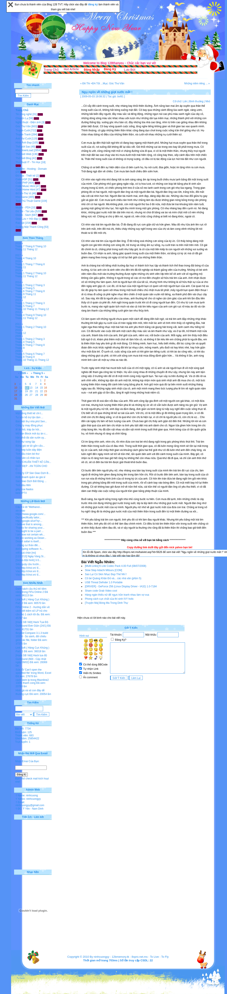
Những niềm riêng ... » (197, 83)
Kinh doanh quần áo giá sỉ (30, 477)
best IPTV (21, 492)
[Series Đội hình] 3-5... (28, 560)
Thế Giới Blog (23, 158)
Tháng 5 (30, 288)
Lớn (185, 101)
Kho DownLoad (24, 150)
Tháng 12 (32, 249)
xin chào (20, 510)
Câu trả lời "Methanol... (29, 507)
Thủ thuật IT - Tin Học (28, 162)
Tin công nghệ (24, 114)
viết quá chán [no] (26, 552)
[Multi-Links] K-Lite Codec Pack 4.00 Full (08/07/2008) (115, 565)
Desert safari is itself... (28, 541)
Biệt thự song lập (25, 441)
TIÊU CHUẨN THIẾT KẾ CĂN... (33, 461)
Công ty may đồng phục (29, 425)
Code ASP (21, 179)
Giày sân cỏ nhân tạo (28, 457)
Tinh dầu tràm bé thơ (27, 453)
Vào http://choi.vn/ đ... (28, 567)
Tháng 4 (20, 258)
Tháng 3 (40, 285)
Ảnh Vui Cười (23, 138)
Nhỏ (207, 101)
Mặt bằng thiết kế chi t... (29, 413)
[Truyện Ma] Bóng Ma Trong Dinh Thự (106, 602)
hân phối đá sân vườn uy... (31, 437)
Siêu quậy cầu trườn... (28, 564)
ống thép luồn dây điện (29, 449)
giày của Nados (24, 489)
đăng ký (93, 4)
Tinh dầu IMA (23, 485)
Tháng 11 (20, 249)
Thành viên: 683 (24, 735)
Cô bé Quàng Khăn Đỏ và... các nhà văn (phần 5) (113, 578)
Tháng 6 (20, 291)
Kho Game (22, 197)
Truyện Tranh (23, 134)
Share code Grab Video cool (101, 590)
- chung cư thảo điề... (28, 545)
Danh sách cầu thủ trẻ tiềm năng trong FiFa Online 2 (31, 590)
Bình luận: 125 (23, 732)
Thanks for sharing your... (30, 527)
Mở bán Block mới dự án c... (32, 433)
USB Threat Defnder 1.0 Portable (104, 582)
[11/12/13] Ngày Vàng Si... (30, 556)
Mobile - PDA (23, 207)
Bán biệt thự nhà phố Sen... (31, 421)
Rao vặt (20, 222)
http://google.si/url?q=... (29, 520)
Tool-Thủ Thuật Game (28, 200)
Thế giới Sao (23, 146)
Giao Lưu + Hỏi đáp (27, 218)
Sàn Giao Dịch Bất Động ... (31, 481)
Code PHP (22, 182)
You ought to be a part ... (30, 531)
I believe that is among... (29, 524)
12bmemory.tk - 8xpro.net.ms (130, 956)
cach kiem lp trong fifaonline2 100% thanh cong (32, 681)
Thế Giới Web (23, 154)
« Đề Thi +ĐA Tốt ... (91, 83)
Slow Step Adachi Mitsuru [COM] (103, 570)
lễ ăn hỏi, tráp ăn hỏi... (28, 429)
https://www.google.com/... (30, 514)
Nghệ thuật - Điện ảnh (28, 122)
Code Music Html (25, 186)
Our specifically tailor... (28, 517)
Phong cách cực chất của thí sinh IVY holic (109, 598)
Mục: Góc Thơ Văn (113, 83)
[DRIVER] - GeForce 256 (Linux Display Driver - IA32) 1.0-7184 (121, 586)
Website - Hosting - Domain (31, 168)
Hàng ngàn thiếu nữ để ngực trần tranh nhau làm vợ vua (117, 594)
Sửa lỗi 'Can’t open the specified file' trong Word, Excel (33, 671)
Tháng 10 (40, 246)
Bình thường (196, 101)
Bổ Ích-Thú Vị (23, 193)
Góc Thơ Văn (23, 126)
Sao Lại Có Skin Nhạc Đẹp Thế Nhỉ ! (106, 574)
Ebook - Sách (23, 214)
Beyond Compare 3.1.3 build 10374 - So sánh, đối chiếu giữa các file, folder (32, 636)
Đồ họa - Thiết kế (25, 175)
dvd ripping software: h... (30, 548)
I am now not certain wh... (30, 534)
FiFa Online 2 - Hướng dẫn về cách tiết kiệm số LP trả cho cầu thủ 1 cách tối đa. (33, 611)
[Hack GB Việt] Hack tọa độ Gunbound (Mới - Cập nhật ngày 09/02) (31, 659)
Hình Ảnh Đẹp (24, 142)
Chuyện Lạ (22, 118)
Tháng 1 (20, 264)
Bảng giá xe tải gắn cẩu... (30, 445)
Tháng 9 (20, 294)
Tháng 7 (20, 246)
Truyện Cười (23, 130)
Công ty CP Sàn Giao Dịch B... (33, 473)
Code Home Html (25, 189)
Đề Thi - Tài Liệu (25, 211)
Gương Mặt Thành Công (30, 226)
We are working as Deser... (31, 537)
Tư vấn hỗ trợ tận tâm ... (29, 417)
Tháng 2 (30, 273)
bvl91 (120, 96)
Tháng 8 (30, 246)
